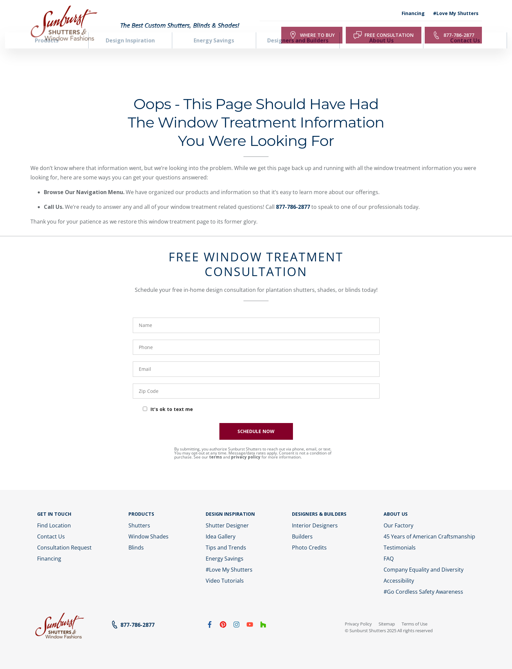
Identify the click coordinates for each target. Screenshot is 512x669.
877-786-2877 (293, 194)
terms (215, 444)
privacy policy (246, 444)
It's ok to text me (171, 397)
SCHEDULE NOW (256, 419)
